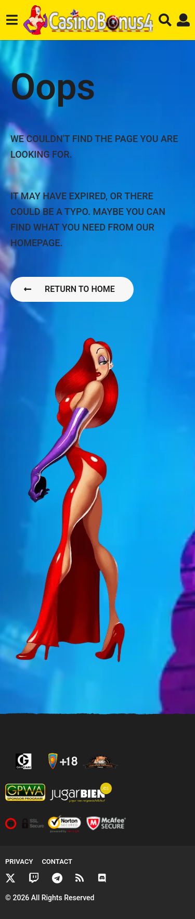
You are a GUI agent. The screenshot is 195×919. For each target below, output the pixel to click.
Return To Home (69, 289)
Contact (57, 861)
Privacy (19, 861)
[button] (11, 20)
